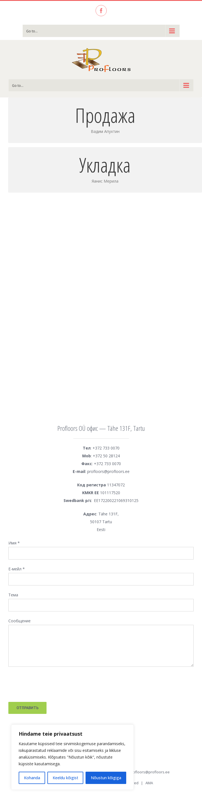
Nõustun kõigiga (106, 777)
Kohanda (32, 777)
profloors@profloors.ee (149, 771)
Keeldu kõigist (65, 777)
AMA (149, 782)
